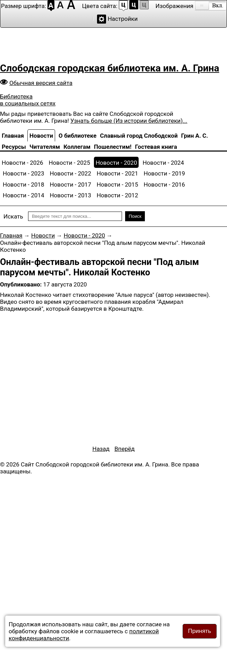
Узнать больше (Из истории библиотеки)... (128, 120)
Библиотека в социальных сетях (27, 100)
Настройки (123, 18)
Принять (199, 631)
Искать (13, 216)
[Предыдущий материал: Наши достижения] (101, 448)
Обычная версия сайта (40, 82)
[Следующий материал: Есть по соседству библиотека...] (124, 448)
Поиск (135, 216)
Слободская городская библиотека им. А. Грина (109, 68)
